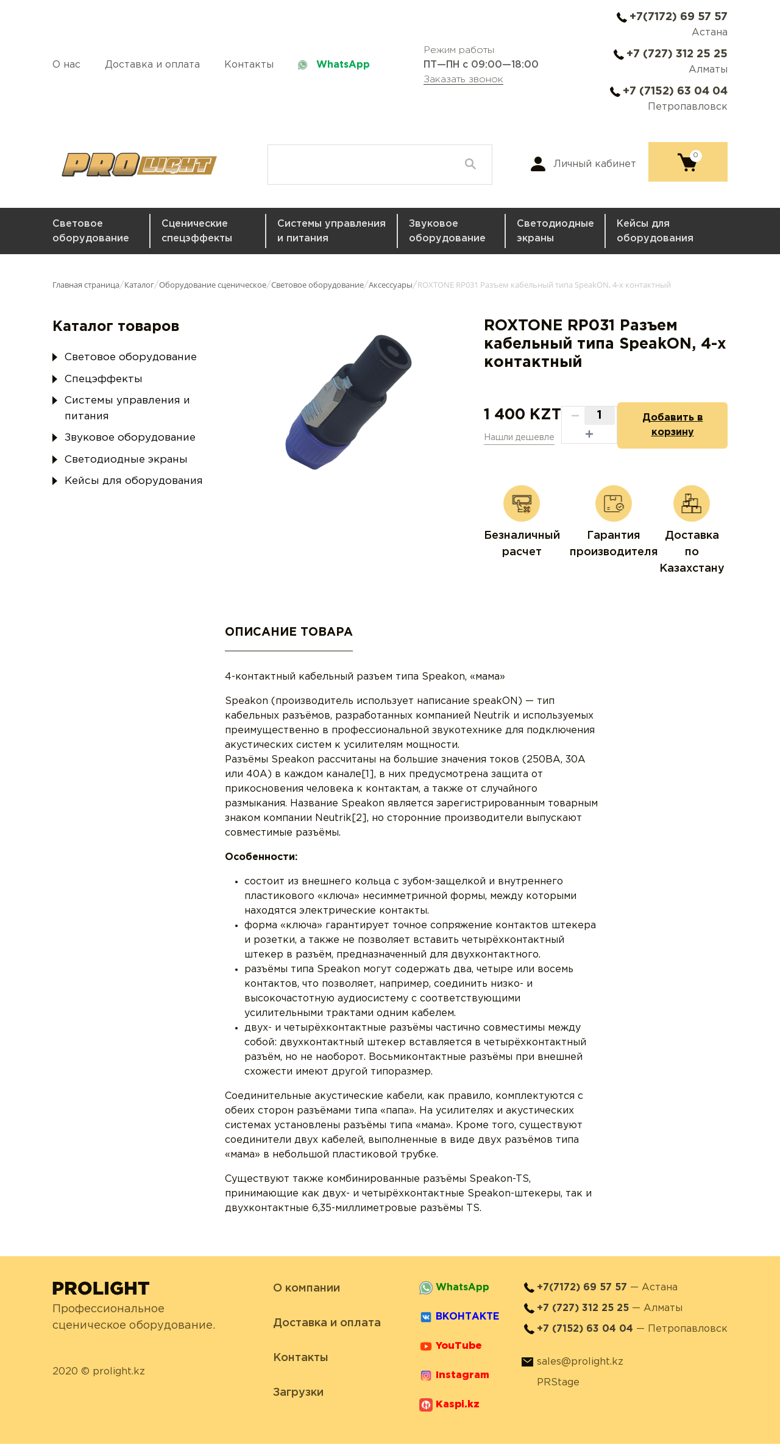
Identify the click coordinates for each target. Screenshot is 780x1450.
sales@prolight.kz (580, 1368)
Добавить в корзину (667, 428)
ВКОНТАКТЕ (467, 1322)
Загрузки (298, 1399)
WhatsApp (343, 64)
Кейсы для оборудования (655, 231)
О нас (66, 64)
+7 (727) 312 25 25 (677, 54)
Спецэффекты (104, 379)
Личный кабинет (594, 164)
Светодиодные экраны (555, 231)
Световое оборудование (90, 231)
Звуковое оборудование (447, 231)
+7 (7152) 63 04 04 (675, 91)
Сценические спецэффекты (196, 231)
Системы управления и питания (331, 231)
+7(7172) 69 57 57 (678, 17)
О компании (306, 1294)
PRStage (558, 1388)
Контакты (249, 64)
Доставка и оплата (152, 64)
